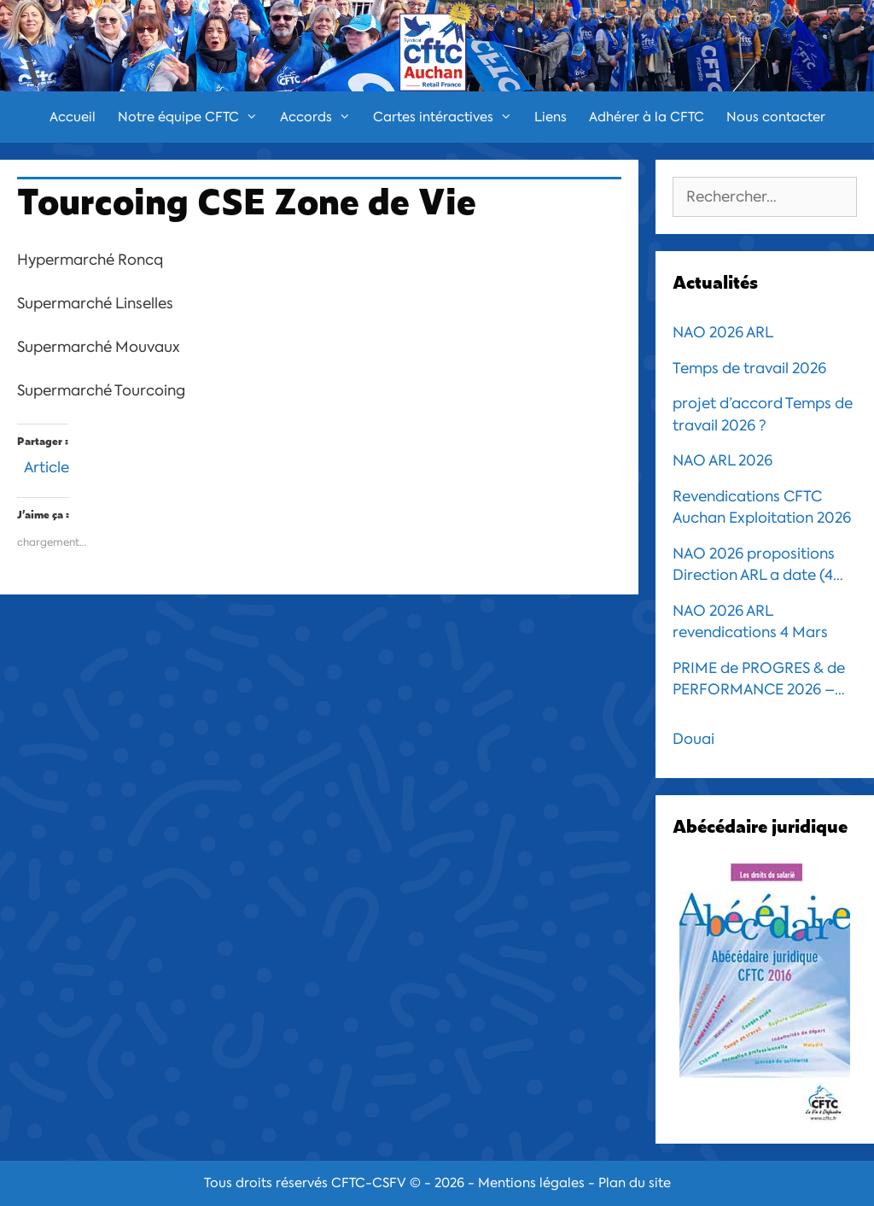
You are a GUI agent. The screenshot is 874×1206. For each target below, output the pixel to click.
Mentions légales (531, 1182)
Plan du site (634, 1182)
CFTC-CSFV (368, 1182)
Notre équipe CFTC (193, 117)
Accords (321, 117)
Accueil (73, 117)
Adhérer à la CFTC (646, 117)
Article (46, 465)
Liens (550, 117)
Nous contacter (775, 117)
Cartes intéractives (448, 117)
